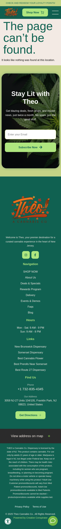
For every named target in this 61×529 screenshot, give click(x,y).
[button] (55, 12)
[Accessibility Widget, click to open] (7, 521)
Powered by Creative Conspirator (31, 517)
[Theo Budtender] (53, 521)
